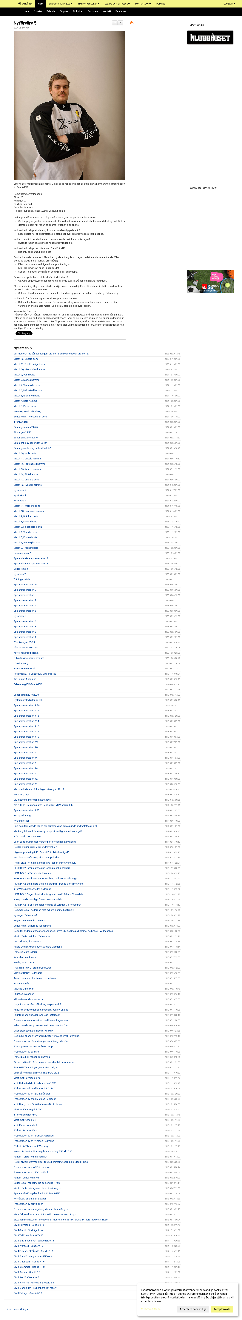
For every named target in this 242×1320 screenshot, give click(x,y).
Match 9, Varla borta (24, 374)
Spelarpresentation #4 (26, 768)
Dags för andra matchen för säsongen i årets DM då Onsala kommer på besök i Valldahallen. (63, 931)
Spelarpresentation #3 (26, 773)
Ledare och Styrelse (117, 3)
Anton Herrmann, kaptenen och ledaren (35, 978)
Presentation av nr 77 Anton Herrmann (34, 1140)
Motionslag (143, 3)
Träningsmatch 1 (23, 579)
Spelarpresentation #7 (26, 752)
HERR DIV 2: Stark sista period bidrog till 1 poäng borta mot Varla (49, 883)
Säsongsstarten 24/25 (26, 427)
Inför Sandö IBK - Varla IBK (28, 836)
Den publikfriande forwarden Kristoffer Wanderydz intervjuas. (47, 1036)
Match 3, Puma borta (25, 406)
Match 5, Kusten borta (25, 537)
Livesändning (21, 663)
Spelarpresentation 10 (25, 584)
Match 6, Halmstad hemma (28, 390)
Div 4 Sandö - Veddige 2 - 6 (28, 1230)
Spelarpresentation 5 (25, 610)
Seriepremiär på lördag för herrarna (32, 925)
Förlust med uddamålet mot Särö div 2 (34, 1088)
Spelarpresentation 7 (25, 600)
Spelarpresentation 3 (25, 626)
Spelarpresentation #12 (26, 726)
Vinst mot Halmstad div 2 (27, 1078)
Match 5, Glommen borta (27, 395)
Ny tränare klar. (21, 820)
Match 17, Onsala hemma (27, 458)
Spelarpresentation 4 (25, 621)
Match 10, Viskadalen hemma (29, 369)
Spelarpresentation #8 (26, 747)
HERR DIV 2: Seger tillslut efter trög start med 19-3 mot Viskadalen (49, 894)
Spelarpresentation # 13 (26, 810)
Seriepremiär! (21, 568)
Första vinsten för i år (25, 668)
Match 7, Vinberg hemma (27, 385)
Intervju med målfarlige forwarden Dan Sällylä (38, 899)
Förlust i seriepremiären (26, 1177)
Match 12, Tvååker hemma (28, 484)
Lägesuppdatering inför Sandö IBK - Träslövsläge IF (41, 852)
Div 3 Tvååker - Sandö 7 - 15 (28, 1235)
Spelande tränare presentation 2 (31, 558)
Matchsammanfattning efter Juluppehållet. (36, 857)
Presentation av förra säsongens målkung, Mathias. (41, 1041)
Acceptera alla (221, 1309)
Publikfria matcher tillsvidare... (30, 658)
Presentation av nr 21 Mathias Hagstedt (35, 1099)
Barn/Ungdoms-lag (60, 3)
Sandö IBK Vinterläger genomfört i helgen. (36, 1067)
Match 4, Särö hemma (25, 400)
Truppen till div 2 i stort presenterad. (33, 967)
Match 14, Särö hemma (26, 474)
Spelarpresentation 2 (25, 631)
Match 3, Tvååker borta (26, 547)
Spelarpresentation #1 (26, 784)
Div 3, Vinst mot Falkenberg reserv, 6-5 (34, 1282)
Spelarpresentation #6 (26, 757)
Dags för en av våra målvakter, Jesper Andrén (38, 1004)
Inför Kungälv (21, 421)
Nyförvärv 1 (20, 616)
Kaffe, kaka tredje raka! (26, 652)
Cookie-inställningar (18, 1309)
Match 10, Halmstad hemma (29, 511)
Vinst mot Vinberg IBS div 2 (28, 1109)
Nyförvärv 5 (25, 23)
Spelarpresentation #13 (26, 710)
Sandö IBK (25, 3)
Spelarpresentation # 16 (26, 705)
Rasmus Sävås (22, 983)
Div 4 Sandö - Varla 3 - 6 (26, 1277)
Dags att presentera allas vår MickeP (33, 1030)
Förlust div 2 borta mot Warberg (31, 1146)
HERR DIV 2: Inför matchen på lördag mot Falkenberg (42, 868)
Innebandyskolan (88, 3)
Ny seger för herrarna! (25, 915)
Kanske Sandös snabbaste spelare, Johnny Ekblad (41, 1009)
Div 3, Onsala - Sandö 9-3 (27, 1272)
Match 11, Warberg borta (27, 505)
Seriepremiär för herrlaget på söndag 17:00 (37, 1182)
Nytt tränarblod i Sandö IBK (28, 700)
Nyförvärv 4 (20, 495)
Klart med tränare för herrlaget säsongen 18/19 (39, 789)
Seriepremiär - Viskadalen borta (30, 416)
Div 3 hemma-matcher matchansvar (32, 799)
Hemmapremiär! (22, 553)
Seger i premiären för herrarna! (30, 920)
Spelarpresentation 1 (25, 637)
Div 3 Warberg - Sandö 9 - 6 (28, 1245)
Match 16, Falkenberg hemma (29, 463)
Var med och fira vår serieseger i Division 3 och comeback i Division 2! (51, 353)
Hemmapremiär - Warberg (27, 411)
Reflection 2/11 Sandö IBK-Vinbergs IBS (35, 673)
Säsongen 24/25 (22, 432)
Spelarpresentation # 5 (26, 763)
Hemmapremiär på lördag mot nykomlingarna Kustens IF (44, 910)
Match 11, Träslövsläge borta (29, 364)
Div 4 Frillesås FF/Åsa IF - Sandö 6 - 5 (33, 1251)
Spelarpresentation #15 (26, 715)
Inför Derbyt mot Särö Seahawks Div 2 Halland (38, 1104)
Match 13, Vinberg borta (26, 479)
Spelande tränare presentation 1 (31, 563)
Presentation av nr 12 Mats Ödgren (32, 1093)
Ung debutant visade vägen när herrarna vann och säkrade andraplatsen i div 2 (56, 826)
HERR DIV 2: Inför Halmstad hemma (33, 873)
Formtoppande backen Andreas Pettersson (37, 1015)
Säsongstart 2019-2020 (26, 694)
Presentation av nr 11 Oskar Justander (34, 1135)
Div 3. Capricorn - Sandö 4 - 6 (29, 1261)
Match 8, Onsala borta (25, 521)
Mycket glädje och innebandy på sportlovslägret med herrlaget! (48, 831)
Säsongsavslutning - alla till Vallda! (32, 448)
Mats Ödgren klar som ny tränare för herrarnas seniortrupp (45, 1214)
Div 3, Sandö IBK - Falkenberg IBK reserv (35, 1287)
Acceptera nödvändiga (193, 1309)
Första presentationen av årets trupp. (33, 1046)
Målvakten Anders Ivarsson (28, 999)
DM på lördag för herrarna (27, 941)
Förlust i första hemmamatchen (30, 1156)
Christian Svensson (24, 994)
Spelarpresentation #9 (26, 742)
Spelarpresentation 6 (25, 605)
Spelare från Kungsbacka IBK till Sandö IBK (37, 1193)
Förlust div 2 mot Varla (26, 1130)
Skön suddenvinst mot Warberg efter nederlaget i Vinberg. (45, 841)
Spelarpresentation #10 (26, 736)
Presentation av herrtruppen (28, 1203)
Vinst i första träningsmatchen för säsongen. (38, 1188)
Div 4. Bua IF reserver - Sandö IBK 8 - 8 (34, 1240)
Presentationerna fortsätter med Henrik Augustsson (41, 1020)
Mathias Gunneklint (24, 988)
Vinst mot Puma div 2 (25, 1119)
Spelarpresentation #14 (26, 721)
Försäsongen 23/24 (24, 642)
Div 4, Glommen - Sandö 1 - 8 (29, 1266)
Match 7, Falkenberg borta (28, 526)
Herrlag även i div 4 (24, 962)
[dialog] (187, 1299)
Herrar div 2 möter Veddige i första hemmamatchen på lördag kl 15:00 (51, 1161)
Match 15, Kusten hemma (27, 469)
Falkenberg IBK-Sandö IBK (28, 684)
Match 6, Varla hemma (25, 532)
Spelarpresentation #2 (26, 778)
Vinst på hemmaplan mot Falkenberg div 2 (36, 1072)
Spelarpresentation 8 (25, 595)
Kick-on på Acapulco (25, 679)
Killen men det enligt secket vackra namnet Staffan (41, 1025)
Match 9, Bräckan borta (26, 516)
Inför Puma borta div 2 (25, 1125)
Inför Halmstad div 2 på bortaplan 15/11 (35, 1083)
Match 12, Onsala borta (26, 358)
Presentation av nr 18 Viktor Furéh (31, 1172)
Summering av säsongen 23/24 (30, 442)
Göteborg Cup (21, 794)
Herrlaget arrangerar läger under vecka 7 (35, 847)
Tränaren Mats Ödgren (26, 952)
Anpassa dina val (151, 1308)
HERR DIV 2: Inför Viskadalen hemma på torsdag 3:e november (47, 904)
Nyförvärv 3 (20, 500)
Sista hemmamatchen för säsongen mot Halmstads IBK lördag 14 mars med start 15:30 (60, 1219)
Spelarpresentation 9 (25, 589)
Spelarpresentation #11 (26, 731)
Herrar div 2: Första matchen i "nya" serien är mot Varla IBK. (45, 862)
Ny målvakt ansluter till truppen (30, 1198)
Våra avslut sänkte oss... (27, 647)
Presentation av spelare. (26, 1051)
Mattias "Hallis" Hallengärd (28, 973)
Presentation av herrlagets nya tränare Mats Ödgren (41, 1209)
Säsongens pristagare (26, 437)
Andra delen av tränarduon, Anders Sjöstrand (38, 946)
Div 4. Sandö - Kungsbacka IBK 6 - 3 (33, 1256)
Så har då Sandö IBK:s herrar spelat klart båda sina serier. (44, 1062)
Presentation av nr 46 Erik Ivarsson (32, 1167)
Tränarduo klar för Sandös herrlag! (32, 1057)
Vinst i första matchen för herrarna (32, 936)
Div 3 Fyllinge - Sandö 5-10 (28, 1293)
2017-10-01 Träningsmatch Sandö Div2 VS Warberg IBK (43, 805)
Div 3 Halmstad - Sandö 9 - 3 (29, 1224)
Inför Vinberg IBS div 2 (25, 1114)
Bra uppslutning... (23, 815)
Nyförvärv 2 (20, 574)
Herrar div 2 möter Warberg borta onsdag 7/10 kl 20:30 (43, 1151)
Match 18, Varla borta (25, 453)
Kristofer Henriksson (25, 957)
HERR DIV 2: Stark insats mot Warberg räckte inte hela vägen (46, 878)
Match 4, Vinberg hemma (27, 542)
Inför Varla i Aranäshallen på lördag (32, 889)
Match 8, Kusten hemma (26, 379)
